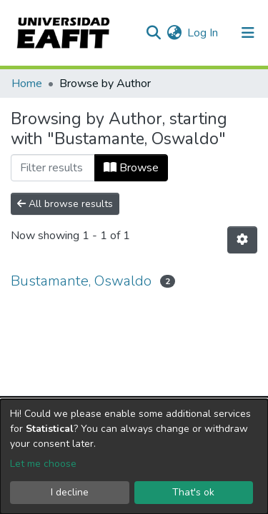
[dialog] (134, 456)
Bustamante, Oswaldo (81, 281)
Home (26, 83)
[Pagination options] (242, 239)
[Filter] (53, 167)
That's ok (193, 492)
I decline (70, 492)
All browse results (65, 204)
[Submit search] (153, 32)
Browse (131, 168)
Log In (203, 33)
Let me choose (43, 463)
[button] (174, 32)
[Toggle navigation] (248, 33)
